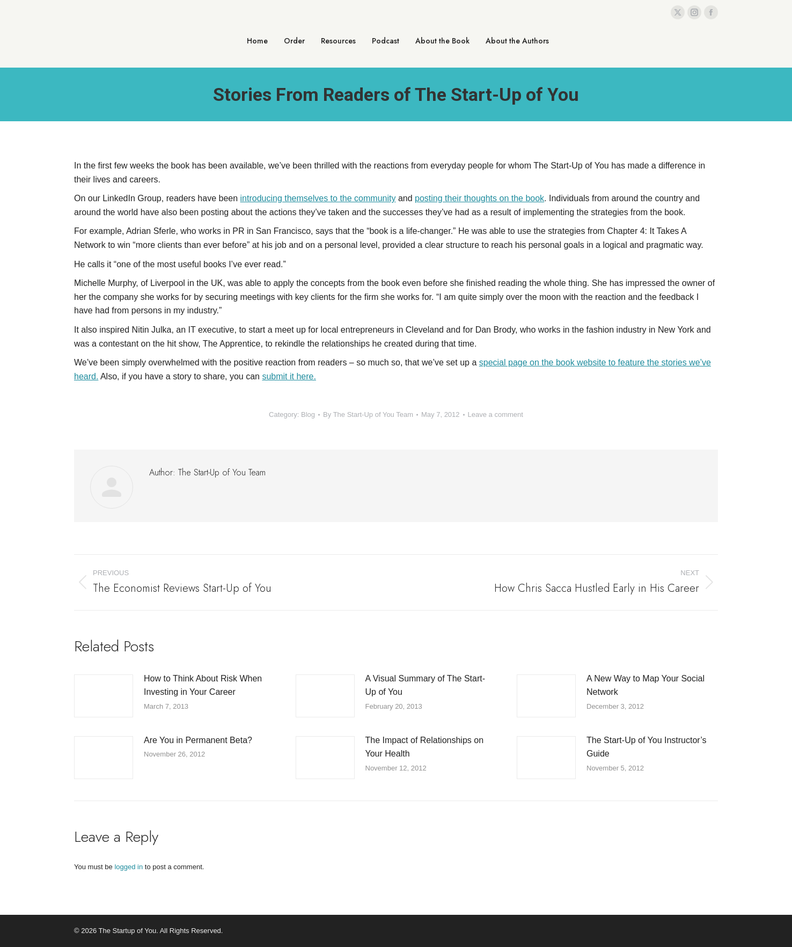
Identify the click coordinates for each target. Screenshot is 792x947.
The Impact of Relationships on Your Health (424, 747)
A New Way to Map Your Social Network (645, 685)
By (368, 414)
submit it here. (289, 376)
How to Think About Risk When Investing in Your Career (203, 685)
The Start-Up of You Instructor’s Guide (646, 747)
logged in (128, 867)
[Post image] (103, 695)
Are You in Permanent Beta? (198, 740)
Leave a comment (495, 414)
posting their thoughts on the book (479, 198)
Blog (308, 414)
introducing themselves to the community (318, 198)
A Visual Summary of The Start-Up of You (425, 685)
